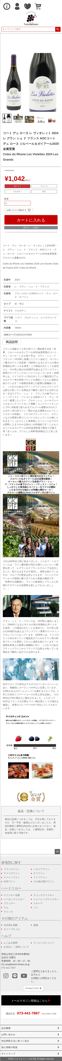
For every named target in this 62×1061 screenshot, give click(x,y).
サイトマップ (8, 1053)
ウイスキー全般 (12, 895)
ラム (6, 907)
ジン (35, 907)
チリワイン (39, 873)
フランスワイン (12, 869)
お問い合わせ (8, 1034)
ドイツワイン (40, 877)
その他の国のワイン (43, 881)
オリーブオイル (12, 929)
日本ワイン (9, 881)
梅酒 (35, 925)
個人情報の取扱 (9, 1047)
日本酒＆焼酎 (11, 925)
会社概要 (6, 1028)
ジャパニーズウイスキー (46, 899)
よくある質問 (11, 942)
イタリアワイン (41, 869)
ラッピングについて (43, 942)
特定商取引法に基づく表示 (15, 1041)
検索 (57, 29)
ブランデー (9, 903)
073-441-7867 (8, 967)
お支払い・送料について (16, 947)
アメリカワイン (12, 873)
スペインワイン (12, 877)
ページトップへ (57, 851)
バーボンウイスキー (14, 899)
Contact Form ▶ (33, 988)
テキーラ (38, 903)
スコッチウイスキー (43, 895)
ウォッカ (8, 911)
